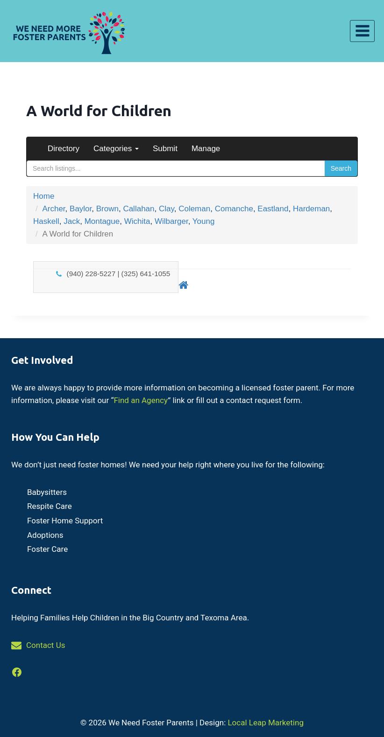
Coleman (194, 208)
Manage (206, 148)
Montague (102, 221)
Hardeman (311, 208)
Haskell (46, 221)
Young (203, 221)
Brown (107, 208)
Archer (53, 208)
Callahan (138, 208)
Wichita (137, 221)
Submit (165, 148)
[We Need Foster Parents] (67, 31)
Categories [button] (116, 148)
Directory (63, 148)
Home (43, 196)
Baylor (81, 208)
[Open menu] (362, 31)
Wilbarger (171, 221)
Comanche (234, 208)
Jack (72, 221)
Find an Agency (141, 400)
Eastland (272, 208)
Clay (166, 208)
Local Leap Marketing (265, 722)
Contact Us (45, 645)
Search (341, 168)
